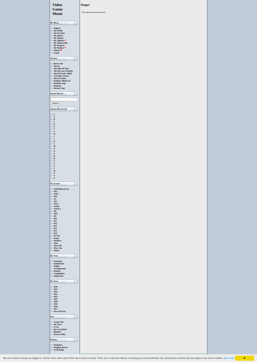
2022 (56, 296)
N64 (55, 196)
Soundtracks (59, 263)
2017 (56, 309)
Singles (56, 266)
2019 (56, 304)
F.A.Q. (56, 327)
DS (55, 216)
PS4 (55, 228)
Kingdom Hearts (61, 347)
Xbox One (58, 248)
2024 (56, 292)
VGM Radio (59, 350)
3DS (55, 218)
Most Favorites (60, 78)
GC (55, 199)
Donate (58, 50)
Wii (55, 201)
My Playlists (60, 48)
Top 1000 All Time (61, 68)
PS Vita (57, 236)
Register (57, 28)
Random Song (59, 83)
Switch (56, 206)
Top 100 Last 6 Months (63, 71)
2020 (56, 301)
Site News (58, 324)
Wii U (56, 204)
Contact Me (58, 322)
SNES (56, 194)
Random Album (60, 81)
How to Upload (60, 329)
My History (58, 35)
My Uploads (60, 40)
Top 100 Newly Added (63, 73)
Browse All (58, 63)
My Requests (59, 45)
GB (55, 211)
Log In (56, 53)
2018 (56, 306)
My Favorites (59, 33)
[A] (69, 81)
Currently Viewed (61, 76)
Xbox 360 (57, 245)
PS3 (55, 226)
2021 (56, 299)
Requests (57, 86)
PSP (55, 233)
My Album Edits (61, 43)
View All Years (60, 311)
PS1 (55, 221)
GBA (56, 213)
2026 (56, 287)
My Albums (58, 38)
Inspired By (58, 276)
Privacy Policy (60, 334)
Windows (57, 241)
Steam (56, 238)
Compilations (59, 273)
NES (55, 191)
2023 (56, 294)
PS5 (55, 231)
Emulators (58, 345)
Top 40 (56, 66)
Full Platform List (61, 189)
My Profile (58, 31)
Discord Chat (59, 88)
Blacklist (57, 332)
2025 (56, 289)
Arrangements (60, 268)
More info (229, 358)
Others (56, 250)
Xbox (56, 243)
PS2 (55, 223)
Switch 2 (57, 209)
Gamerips (58, 261)
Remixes (57, 271)
